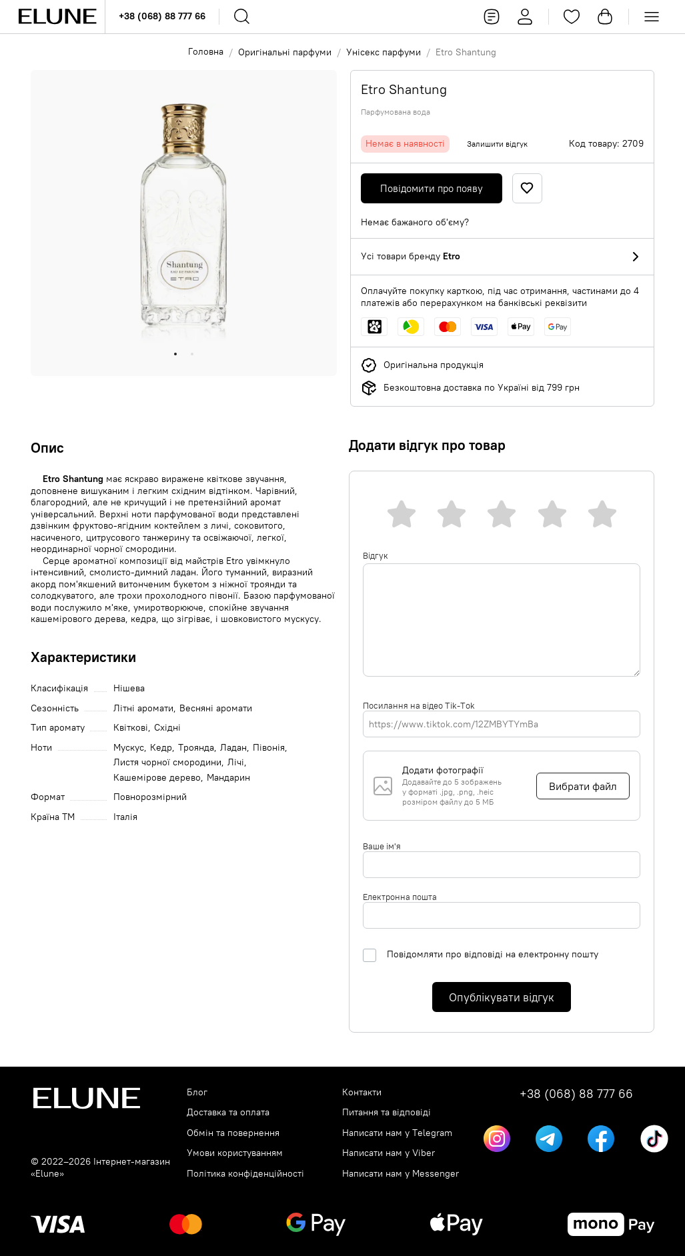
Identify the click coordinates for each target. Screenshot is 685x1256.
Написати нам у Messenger (400, 1173)
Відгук (375, 555)
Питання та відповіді (386, 1112)
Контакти (362, 1092)
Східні (167, 727)
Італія (125, 817)
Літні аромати (143, 708)
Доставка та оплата (228, 1112)
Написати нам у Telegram (397, 1133)
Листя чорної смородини (167, 762)
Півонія (269, 747)
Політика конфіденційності (245, 1173)
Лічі (235, 762)
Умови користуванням (235, 1153)
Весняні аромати (215, 708)
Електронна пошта (400, 896)
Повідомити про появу (431, 188)
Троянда (196, 747)
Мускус (128, 747)
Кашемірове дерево (157, 777)
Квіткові (130, 727)
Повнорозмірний (150, 797)
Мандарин (228, 777)
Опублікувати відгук (501, 997)
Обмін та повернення (233, 1133)
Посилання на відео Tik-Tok (419, 705)
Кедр (161, 747)
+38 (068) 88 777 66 (162, 16)
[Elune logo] (57, 16)
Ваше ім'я (382, 846)
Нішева (129, 688)
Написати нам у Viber (388, 1153)
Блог (197, 1092)
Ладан (233, 747)
